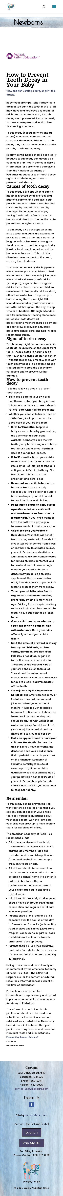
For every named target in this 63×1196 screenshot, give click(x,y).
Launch (32, 1132)
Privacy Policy (31, 1181)
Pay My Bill (31, 1143)
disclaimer (11, 1041)
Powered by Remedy (22, 1037)
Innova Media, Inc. (36, 1115)
